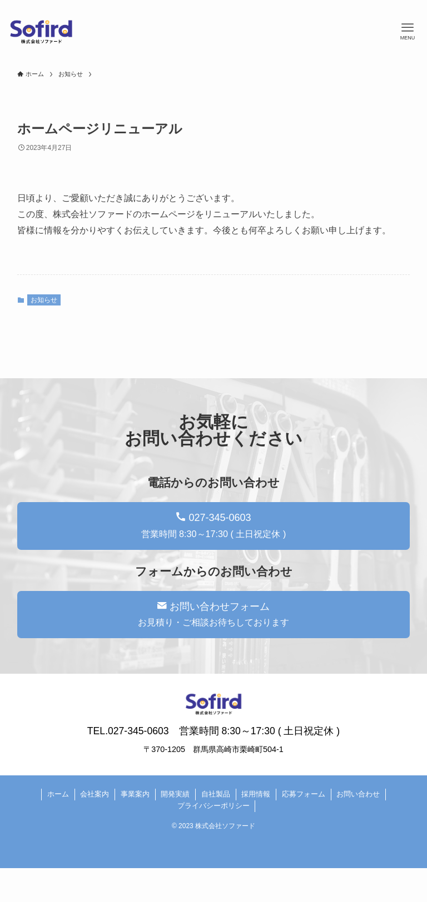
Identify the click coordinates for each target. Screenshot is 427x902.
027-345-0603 (213, 525)
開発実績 (175, 794)
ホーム (58, 794)
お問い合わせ (358, 794)
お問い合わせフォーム (213, 614)
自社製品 (215, 794)
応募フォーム (303, 794)
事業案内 (135, 794)
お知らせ (44, 300)
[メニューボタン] (407, 31)
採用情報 (255, 794)
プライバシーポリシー (213, 805)
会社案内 (94, 794)
